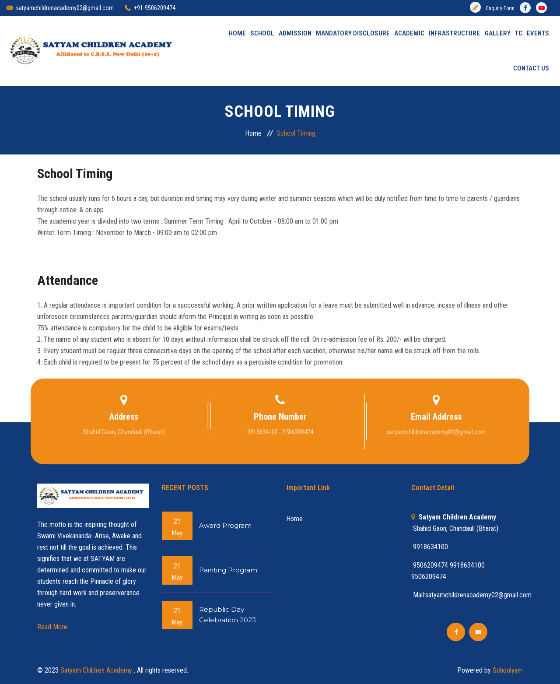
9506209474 (428, 576)
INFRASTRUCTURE (454, 34)
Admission (295, 34)
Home (237, 34)
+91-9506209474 (154, 7)
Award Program (225, 526)
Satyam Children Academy (97, 670)
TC (518, 34)
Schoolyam (507, 670)
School (263, 34)
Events (538, 34)
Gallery (498, 34)
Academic (410, 34)
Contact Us (531, 69)
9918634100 (467, 565)
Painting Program (228, 570)
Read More (52, 627)
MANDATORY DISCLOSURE (353, 34)
